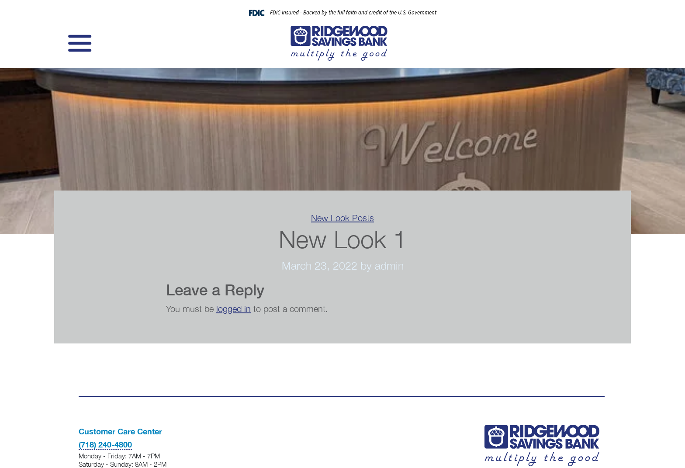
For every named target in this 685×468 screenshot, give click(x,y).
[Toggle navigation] (78, 43)
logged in (233, 309)
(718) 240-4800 (105, 444)
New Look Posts (342, 218)
